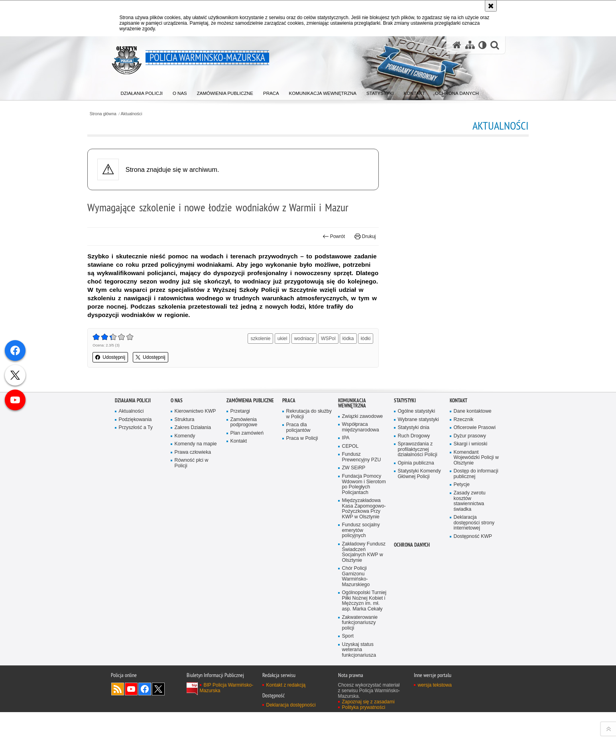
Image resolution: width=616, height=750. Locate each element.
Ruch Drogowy (414, 606)
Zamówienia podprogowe (244, 592)
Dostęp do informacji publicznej (477, 645)
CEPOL (350, 617)
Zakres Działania (193, 598)
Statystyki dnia (414, 598)
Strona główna (130, 113)
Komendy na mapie (196, 615)
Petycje (462, 656)
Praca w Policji (302, 609)
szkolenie (268, 360)
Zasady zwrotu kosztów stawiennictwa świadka (470, 673)
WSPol (336, 360)
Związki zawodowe (363, 587)
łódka (356, 360)
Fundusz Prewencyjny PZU (362, 628)
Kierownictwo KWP (196, 582)
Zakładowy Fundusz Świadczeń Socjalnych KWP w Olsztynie (364, 725)
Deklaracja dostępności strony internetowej (475, 695)
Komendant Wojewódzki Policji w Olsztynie (474, 629)
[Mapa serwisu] (469, 45)
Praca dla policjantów (298, 598)
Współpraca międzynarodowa (361, 598)
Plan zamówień (247, 603)
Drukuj (356, 249)
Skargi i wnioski (471, 615)
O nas (177, 571)
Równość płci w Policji (192, 634)
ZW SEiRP (354, 639)
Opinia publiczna (416, 634)
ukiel (290, 360)
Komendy (185, 606)
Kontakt (239, 612)
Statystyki (405, 571)
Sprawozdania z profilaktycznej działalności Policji (418, 620)
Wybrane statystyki (419, 590)
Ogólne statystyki (417, 582)
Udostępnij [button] (138, 391)
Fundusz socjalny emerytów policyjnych (361, 703)
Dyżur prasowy (470, 606)
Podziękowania (136, 590)
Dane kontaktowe (473, 582)
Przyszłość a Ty (136, 598)
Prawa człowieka (193, 623)
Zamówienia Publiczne (250, 571)
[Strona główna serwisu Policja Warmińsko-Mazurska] (456, 45)
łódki (357, 373)
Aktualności (160, 113)
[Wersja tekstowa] (482, 45)
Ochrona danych (412, 718)
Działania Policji (133, 571)
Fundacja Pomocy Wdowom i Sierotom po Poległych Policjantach (364, 656)
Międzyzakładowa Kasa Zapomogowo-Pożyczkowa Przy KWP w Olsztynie (364, 681)
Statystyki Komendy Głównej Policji (420, 645)
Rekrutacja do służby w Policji (303, 584)
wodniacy (312, 360)
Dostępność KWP (473, 709)
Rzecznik (464, 590)
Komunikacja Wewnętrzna (352, 574)
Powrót (325, 249)
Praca (288, 571)
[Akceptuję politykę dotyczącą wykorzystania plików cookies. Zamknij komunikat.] (491, 6)
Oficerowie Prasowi (475, 598)
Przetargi (240, 582)
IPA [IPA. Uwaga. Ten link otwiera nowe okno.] (346, 609)
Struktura (185, 590)
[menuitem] (143, 91)
